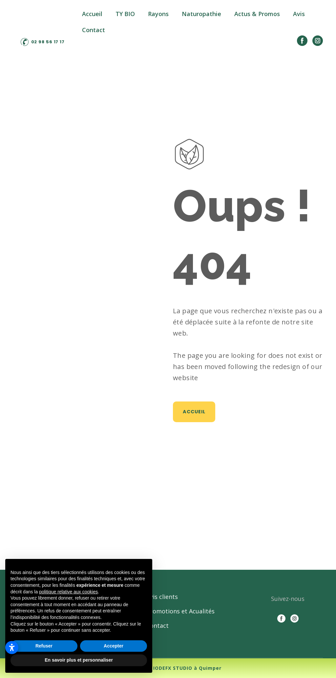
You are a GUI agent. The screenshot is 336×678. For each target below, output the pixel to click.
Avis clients (162, 597)
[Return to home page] (42, 23)
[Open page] (189, 154)
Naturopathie (201, 14)
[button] (43, 42)
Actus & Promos (257, 14)
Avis (299, 14)
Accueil (92, 14)
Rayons (158, 14)
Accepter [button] (113, 645)
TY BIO (125, 14)
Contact (93, 30)
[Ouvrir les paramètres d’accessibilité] (11, 647)
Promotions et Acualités (180, 611)
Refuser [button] (43, 645)
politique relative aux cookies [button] (68, 591)
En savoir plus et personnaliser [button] (79, 660)
